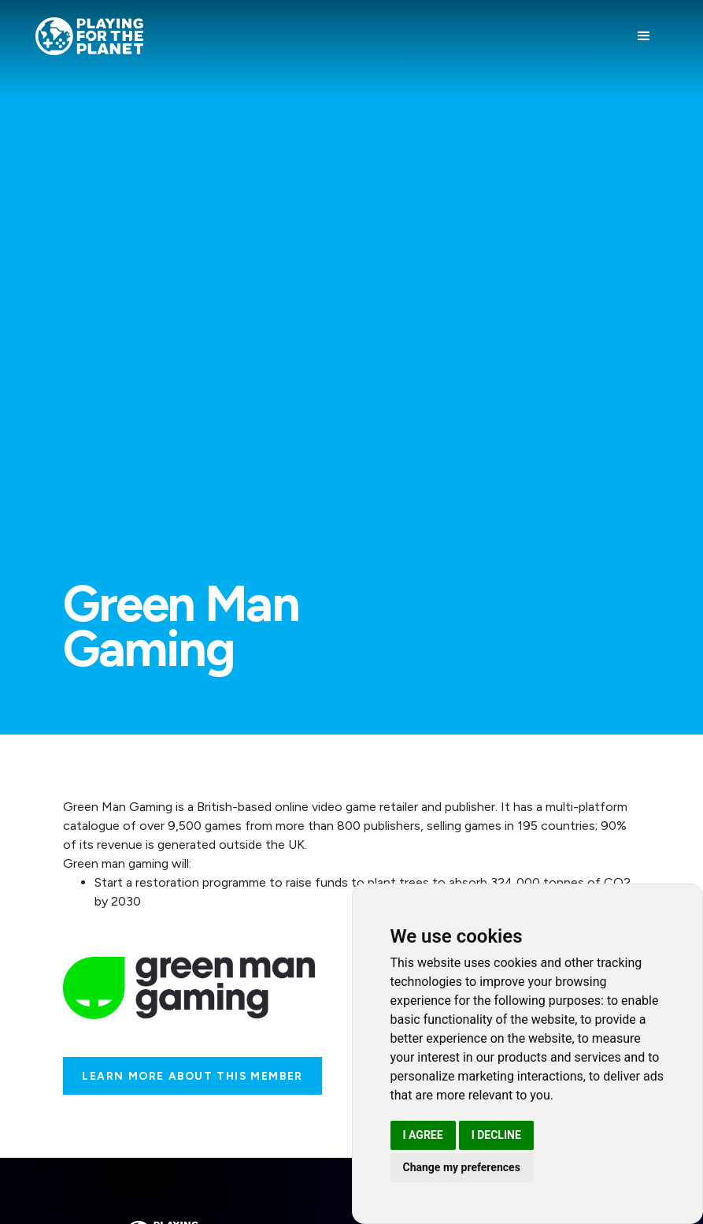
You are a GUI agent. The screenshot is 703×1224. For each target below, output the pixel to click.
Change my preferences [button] (461, 1167)
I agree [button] (423, 1135)
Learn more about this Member (192, 1076)
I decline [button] (496, 1135)
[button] (644, 36)
